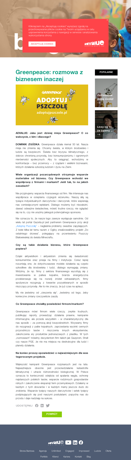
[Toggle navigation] (125, 4)
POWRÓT (52, 414)
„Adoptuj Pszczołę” (26, 226)
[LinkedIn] (42, 406)
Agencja (43, 451)
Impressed (84, 451)
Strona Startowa (27, 451)
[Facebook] (36, 406)
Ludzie (97, 451)
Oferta (108, 451)
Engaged (70, 451)
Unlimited (56, 451)
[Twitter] (47, 406)
